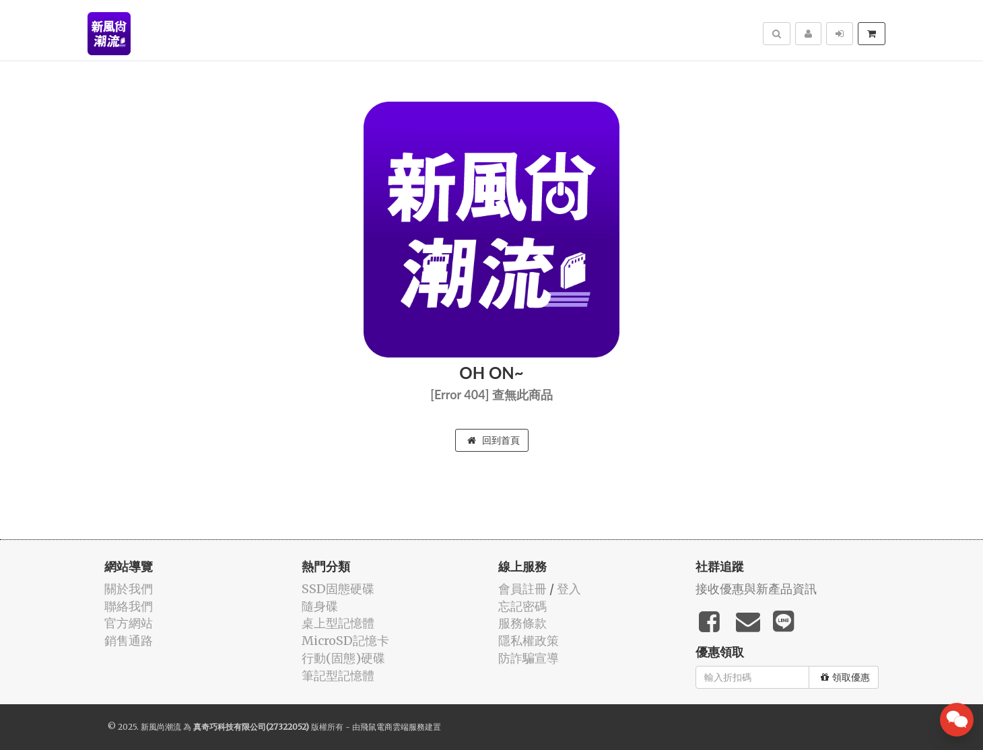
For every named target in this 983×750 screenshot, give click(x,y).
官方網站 (128, 623)
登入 (569, 588)
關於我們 (128, 588)
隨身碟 (320, 606)
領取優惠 (845, 677)
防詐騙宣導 (528, 658)
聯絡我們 (128, 606)
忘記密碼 (522, 606)
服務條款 (522, 623)
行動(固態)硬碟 (343, 658)
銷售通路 (128, 640)
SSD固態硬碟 (338, 588)
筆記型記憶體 (338, 675)
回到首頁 (493, 440)
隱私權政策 (528, 640)
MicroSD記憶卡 (345, 640)
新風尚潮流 (161, 727)
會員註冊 (522, 588)
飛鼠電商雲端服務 (392, 727)
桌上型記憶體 (338, 623)
